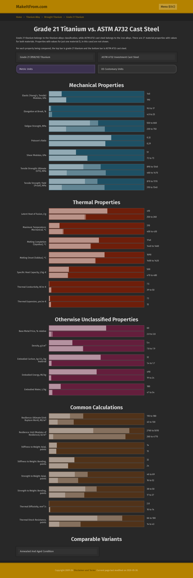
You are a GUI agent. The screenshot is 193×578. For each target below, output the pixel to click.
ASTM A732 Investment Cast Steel (120, 57)
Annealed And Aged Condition (37, 551)
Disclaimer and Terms (85, 570)
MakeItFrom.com (31, 6)
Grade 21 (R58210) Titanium (35, 57)
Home (19, 17)
